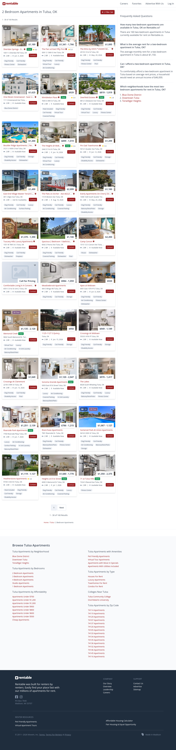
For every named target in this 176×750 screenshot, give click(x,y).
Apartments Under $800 (23, 610)
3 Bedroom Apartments (22, 576)
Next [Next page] (61, 507)
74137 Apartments (96, 623)
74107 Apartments (96, 620)
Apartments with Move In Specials (103, 563)
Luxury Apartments (96, 579)
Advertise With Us (154, 3)
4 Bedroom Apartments (22, 579)
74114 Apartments (96, 610)
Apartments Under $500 (23, 616)
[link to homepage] (57, 678)
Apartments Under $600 (23, 613)
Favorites (136, 3)
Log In (171, 3)
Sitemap (137, 689)
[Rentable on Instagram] (22, 697)
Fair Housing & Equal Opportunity (121, 724)
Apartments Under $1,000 (24, 603)
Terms (42, 734)
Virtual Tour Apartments (99, 559)
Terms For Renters (54, 734)
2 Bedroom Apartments (22, 573)
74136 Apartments (96, 643)
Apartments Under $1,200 (24, 600)
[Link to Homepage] (10, 3)
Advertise (137, 686)
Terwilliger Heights (131, 100)
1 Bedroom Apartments (22, 586)
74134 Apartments (96, 636)
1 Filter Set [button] (107, 12)
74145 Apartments (96, 653)
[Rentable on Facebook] (17, 697)
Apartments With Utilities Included (103, 566)
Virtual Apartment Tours (26, 725)
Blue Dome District (131, 94)
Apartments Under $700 (23, 596)
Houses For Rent (95, 576)
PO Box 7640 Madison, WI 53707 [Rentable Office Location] (23, 702)
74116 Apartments (96, 656)
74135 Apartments (96, 640)
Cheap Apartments (20, 619)
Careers (124, 3)
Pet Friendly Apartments (99, 556)
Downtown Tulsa (130, 97)
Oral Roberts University (98, 600)
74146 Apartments (96, 650)
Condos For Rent (95, 586)
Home (46, 522)
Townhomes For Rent (97, 583)
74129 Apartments (96, 616)
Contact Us (138, 683)
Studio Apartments (20, 583)
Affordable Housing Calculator (119, 720)
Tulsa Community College (99, 596)
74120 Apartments (96, 626)
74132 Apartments (96, 646)
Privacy (68, 734)
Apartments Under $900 (23, 606)
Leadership (108, 689)
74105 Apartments (96, 630)
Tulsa (52, 522)
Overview (107, 686)
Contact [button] (33, 55)
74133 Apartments (96, 633)
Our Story (107, 683)
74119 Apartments (96, 613)
